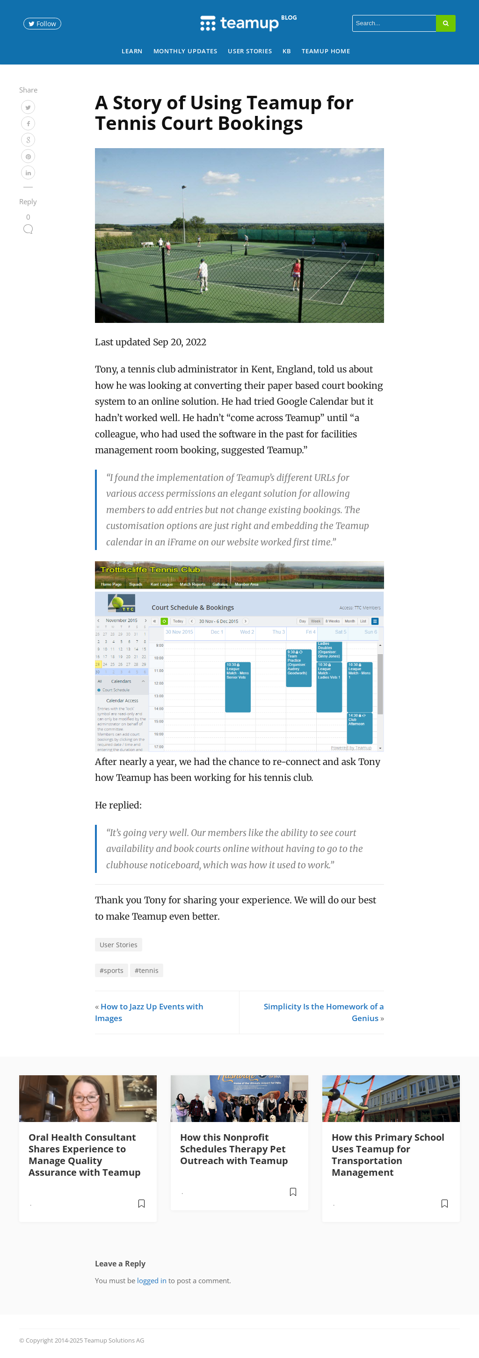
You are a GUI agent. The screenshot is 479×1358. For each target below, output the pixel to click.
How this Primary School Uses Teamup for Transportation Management (388, 1155)
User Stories (250, 51)
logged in (152, 1280)
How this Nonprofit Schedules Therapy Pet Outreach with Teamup (234, 1149)
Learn (132, 51)
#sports (111, 970)
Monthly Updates (185, 51)
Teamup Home (326, 51)
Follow (42, 23)
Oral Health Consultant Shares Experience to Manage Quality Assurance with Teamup (85, 1155)
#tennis (147, 970)
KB (287, 51)
